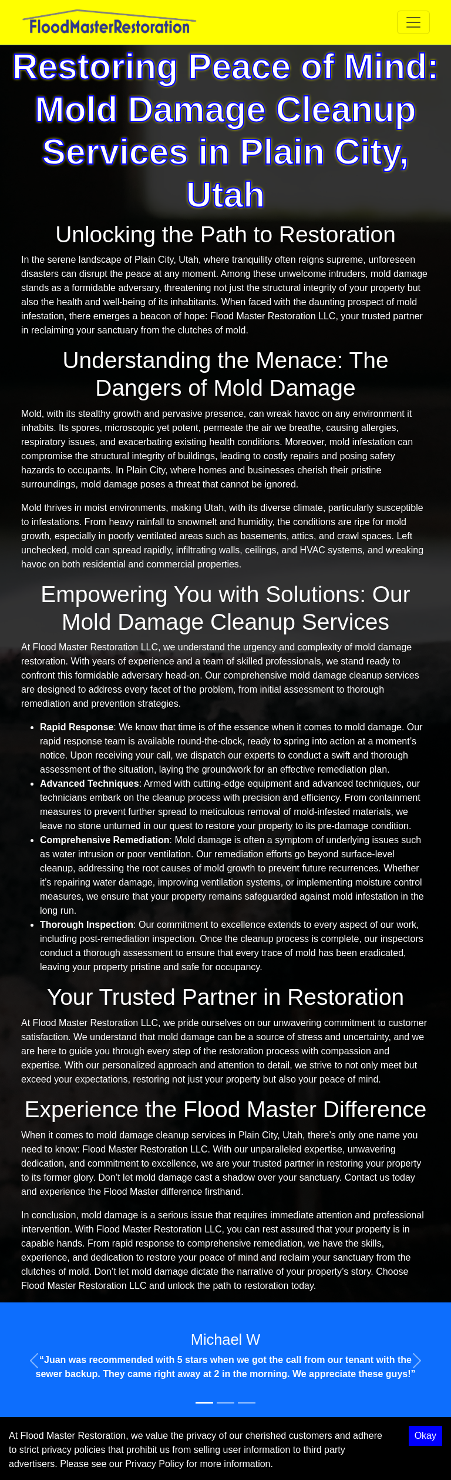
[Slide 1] (204, 1402)
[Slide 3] (246, 1402)
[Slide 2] (225, 1402)
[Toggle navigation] (413, 22)
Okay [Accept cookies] (425, 1436)
